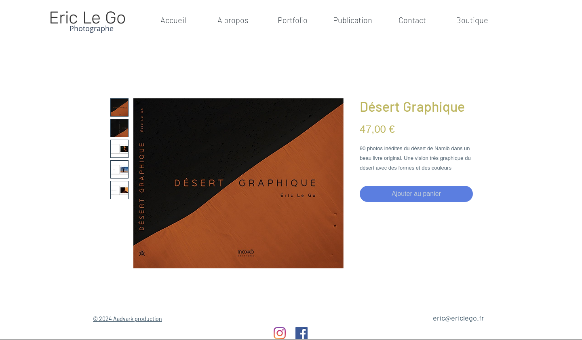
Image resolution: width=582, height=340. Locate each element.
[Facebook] (301, 333)
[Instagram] (280, 333)
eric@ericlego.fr (458, 317)
